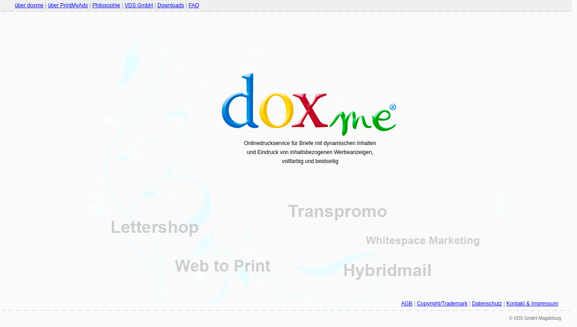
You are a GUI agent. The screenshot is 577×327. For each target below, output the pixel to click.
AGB (406, 303)
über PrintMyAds (68, 5)
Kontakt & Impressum (532, 303)
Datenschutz (487, 303)
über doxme (29, 5)
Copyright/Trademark (442, 303)
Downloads (170, 5)
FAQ (193, 5)
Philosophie (106, 5)
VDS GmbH (139, 5)
